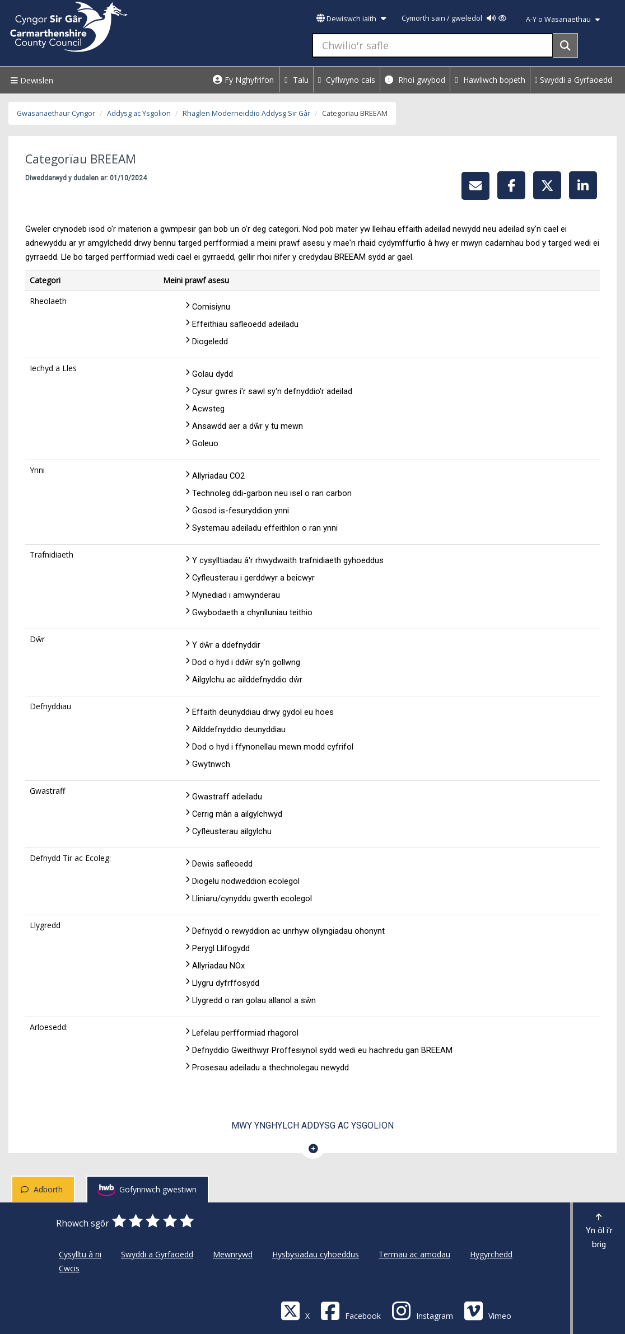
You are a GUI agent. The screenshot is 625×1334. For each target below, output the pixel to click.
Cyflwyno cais (347, 79)
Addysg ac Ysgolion (139, 113)
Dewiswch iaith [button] (351, 19)
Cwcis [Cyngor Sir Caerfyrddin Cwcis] (69, 1268)
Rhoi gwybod (415, 79)
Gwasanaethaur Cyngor (56, 113)
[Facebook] (351, 1310)
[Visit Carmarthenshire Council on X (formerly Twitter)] (295, 1310)
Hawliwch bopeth (490, 79)
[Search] (565, 45)
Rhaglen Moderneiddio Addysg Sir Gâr (246, 113)
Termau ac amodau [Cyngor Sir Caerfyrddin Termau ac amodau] (414, 1254)
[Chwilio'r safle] (432, 45)
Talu (296, 79)
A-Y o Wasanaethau (563, 19)
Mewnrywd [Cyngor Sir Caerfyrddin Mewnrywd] (233, 1254)
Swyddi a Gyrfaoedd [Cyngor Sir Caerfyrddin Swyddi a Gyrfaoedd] (157, 1254)
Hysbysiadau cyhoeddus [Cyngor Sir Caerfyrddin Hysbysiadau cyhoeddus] (315, 1254)
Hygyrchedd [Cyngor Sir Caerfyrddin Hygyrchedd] (491, 1254)
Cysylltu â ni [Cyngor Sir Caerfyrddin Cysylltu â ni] (80, 1254)
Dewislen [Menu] (30, 80)
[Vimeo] (487, 1310)
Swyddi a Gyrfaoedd (573, 79)
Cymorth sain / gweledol (454, 18)
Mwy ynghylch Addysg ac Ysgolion (312, 1125)
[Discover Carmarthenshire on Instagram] (422, 1310)
